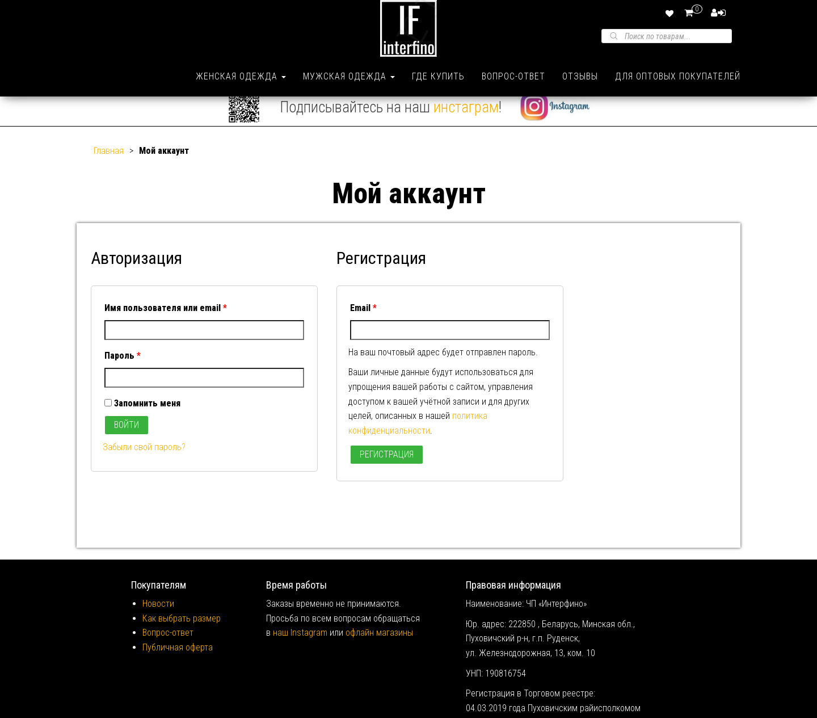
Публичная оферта (177, 661)
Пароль (122, 369)
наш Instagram (300, 646)
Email (363, 321)
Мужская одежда (349, 76)
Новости (158, 617)
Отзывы (580, 76)
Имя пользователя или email (165, 321)
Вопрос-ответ (513, 76)
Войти (126, 438)
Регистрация (387, 468)
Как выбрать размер (181, 632)
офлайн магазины (379, 646)
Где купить (438, 76)
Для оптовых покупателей (677, 76)
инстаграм (466, 120)
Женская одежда (241, 76)
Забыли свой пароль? (144, 460)
